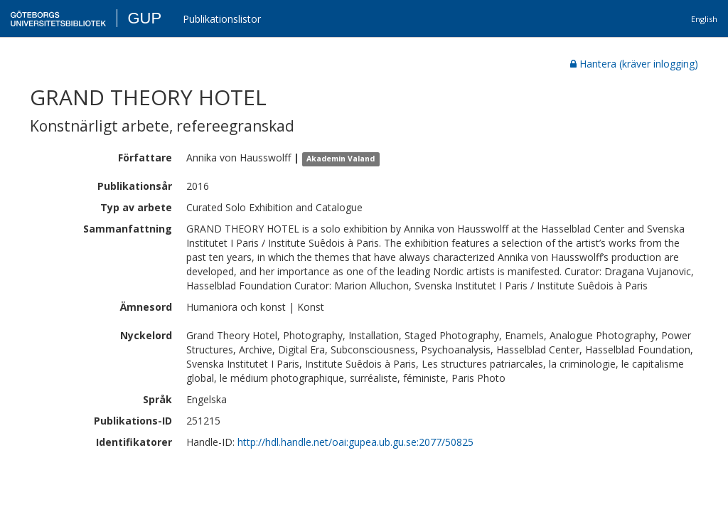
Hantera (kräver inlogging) (634, 63)
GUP (144, 18)
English (704, 19)
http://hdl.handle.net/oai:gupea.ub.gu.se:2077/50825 (355, 442)
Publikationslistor (222, 19)
